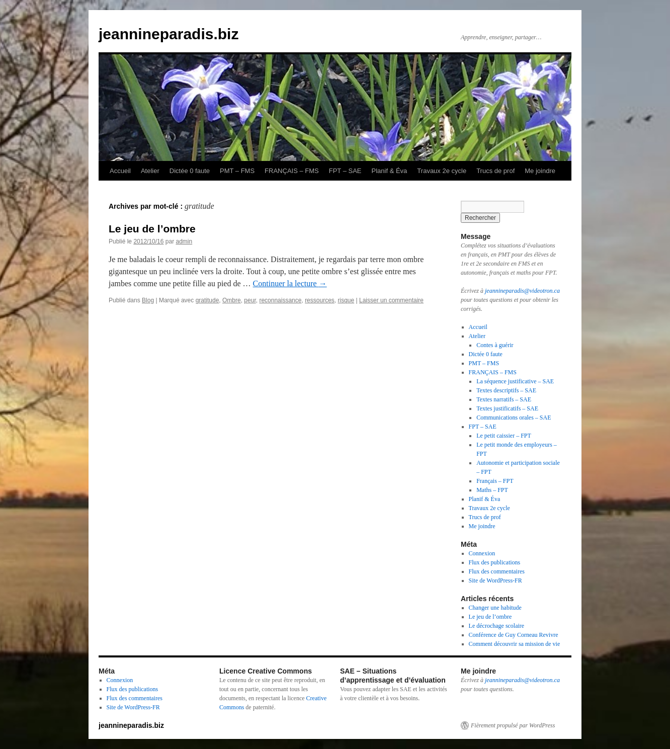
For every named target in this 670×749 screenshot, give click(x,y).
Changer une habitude (495, 607)
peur (250, 300)
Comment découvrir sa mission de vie (514, 643)
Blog (148, 300)
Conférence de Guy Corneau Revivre (513, 634)
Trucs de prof (495, 171)
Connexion (482, 553)
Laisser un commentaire (391, 300)
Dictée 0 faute (190, 171)
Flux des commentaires (497, 571)
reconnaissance (280, 300)
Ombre (231, 300)
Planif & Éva (389, 171)
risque (346, 300)
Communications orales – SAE (513, 417)
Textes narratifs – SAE (503, 399)
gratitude (207, 300)
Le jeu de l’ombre (152, 228)
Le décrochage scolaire (497, 625)
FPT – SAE (345, 171)
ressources (319, 300)
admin (184, 241)
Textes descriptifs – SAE (506, 390)
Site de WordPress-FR (495, 580)
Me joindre (540, 171)
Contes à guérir (494, 345)
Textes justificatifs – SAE (507, 408)
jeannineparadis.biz (168, 34)
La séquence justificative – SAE (515, 381)
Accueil (120, 171)
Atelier (150, 171)
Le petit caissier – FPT (503, 435)
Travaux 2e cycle (441, 171)
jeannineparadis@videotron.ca (522, 290)
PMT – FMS (237, 171)
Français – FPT (494, 480)
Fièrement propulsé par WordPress (513, 725)
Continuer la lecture (290, 283)
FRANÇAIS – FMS (292, 171)
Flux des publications (495, 562)
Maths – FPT (492, 489)
